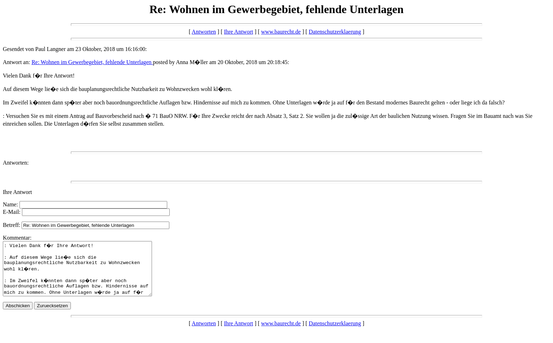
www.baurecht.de (281, 32)
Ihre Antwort (238, 32)
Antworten (204, 32)
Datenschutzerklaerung (335, 32)
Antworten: (16, 163)
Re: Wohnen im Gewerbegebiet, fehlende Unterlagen (92, 62)
